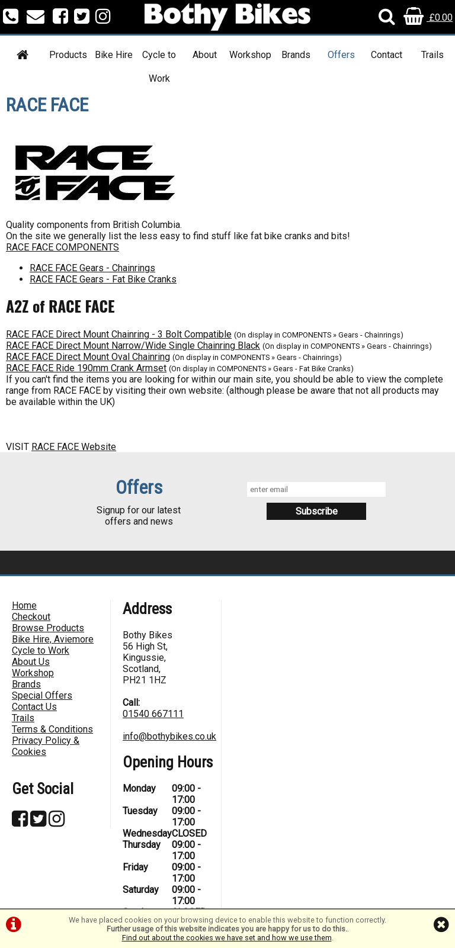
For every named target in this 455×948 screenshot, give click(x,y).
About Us (31, 661)
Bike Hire (114, 54)
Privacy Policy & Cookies (45, 746)
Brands (295, 54)
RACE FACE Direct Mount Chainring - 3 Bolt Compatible (119, 334)
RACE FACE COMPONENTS (62, 247)
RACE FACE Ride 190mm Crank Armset (86, 368)
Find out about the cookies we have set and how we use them (227, 937)
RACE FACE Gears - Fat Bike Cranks (103, 279)
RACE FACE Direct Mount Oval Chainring (88, 356)
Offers (341, 54)
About (205, 54)
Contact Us (34, 706)
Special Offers (42, 695)
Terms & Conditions (52, 729)
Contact (386, 54)
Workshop (250, 54)
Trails (432, 54)
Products (68, 54)
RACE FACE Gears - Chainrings (92, 268)
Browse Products (48, 628)
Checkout (31, 616)
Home (24, 605)
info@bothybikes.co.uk (169, 736)
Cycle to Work (159, 66)
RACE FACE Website (73, 446)
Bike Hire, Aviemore (53, 639)
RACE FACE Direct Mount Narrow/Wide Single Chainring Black (133, 345)
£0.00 (428, 17)
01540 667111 (153, 713)
